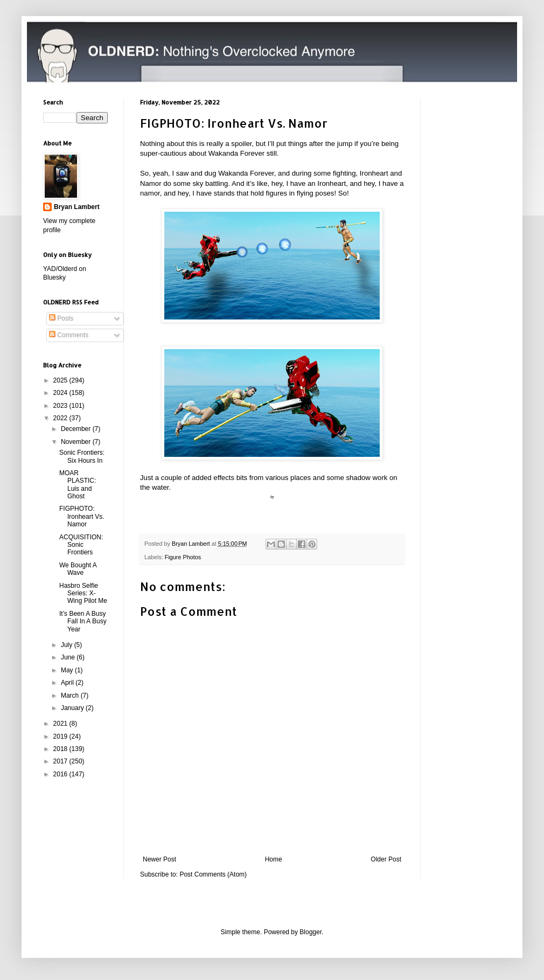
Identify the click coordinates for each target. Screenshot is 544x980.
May (68, 670)
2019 (61, 736)
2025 (61, 380)
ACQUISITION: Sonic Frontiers (81, 545)
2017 (61, 761)
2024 (61, 393)
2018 (61, 749)
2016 (61, 774)
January (73, 708)
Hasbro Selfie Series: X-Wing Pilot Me (83, 593)
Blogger (310, 932)
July (67, 645)
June (68, 657)
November (77, 442)
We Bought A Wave (77, 568)
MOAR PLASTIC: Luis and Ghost (77, 484)
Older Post (386, 859)
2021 (61, 723)
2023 (61, 405)
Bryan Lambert (77, 207)
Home (273, 859)
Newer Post (159, 859)
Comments (68, 335)
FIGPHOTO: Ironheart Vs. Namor (81, 516)
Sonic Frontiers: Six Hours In (81, 456)
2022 (61, 418)
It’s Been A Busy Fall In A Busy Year (83, 621)
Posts (61, 318)
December (77, 429)
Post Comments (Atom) (213, 874)
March (71, 695)
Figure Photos (183, 557)
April (68, 682)
